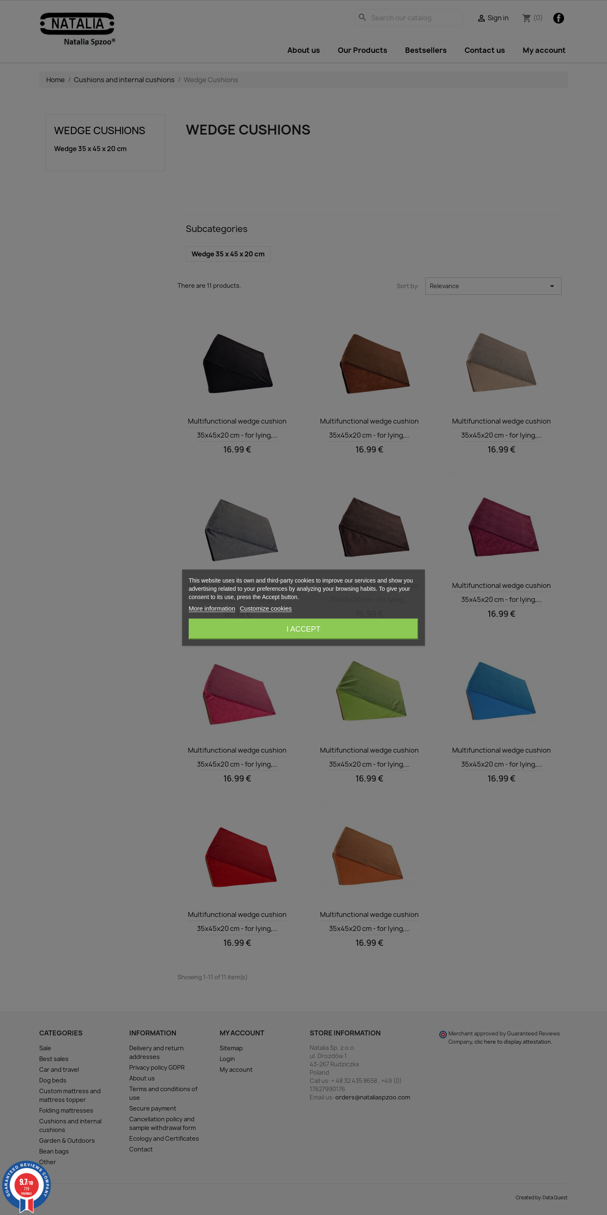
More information (212, 607)
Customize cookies (266, 607)
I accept (303, 629)
